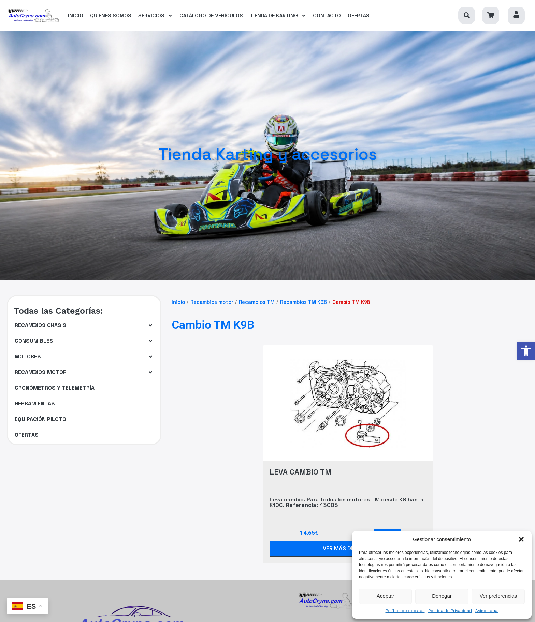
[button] (521, 539)
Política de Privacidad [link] (450, 610)
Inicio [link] (178, 302)
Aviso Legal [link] (486, 610)
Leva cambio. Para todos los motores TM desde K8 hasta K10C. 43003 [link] (347, 502)
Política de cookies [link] (405, 610)
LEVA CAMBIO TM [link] (301, 472)
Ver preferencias (498, 596)
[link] (526, 351)
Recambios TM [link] (257, 302)
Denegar (442, 596)
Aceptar (385, 596)
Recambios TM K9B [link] (303, 302)
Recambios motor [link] (211, 302)
